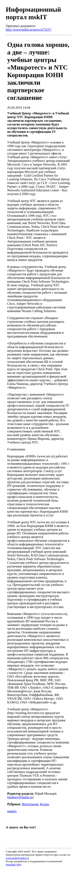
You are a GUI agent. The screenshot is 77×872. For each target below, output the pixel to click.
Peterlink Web (13, 864)
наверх (12, 811)
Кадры (44, 804)
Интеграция (30, 804)
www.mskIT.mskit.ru (17, 858)
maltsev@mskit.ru (20, 797)
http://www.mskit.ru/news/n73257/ (29, 29)
